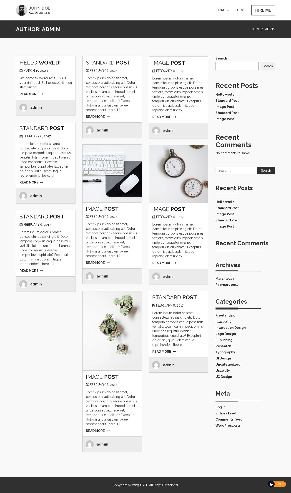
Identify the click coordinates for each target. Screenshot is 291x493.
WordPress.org (228, 425)
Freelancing (226, 315)
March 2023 (225, 278)
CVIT (144, 485)
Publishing (224, 340)
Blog (240, 10)
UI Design (223, 358)
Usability (223, 370)
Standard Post (227, 100)
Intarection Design (231, 327)
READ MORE (31, 94)
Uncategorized (228, 364)
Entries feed (226, 413)
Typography (225, 352)
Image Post (225, 107)
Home (222, 10)
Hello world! (226, 94)
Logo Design (226, 334)
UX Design (224, 377)
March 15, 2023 (35, 70)
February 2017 (227, 285)
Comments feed (229, 419)
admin (36, 107)
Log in (221, 407)
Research (223, 346)
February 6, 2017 (103, 70)
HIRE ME (263, 10)
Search (221, 58)
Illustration (224, 321)
